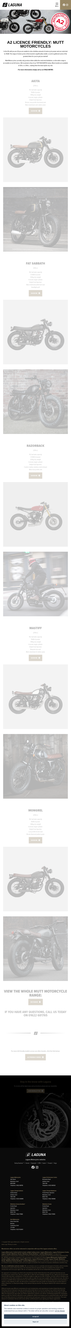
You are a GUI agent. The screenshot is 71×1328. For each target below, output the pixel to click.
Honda (27, 1163)
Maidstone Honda (46, 1204)
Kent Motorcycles (14, 1219)
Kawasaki (33, 1163)
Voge (55, 1163)
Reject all (35, 1322)
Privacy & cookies (13, 1244)
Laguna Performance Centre (49, 1177)
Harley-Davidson (19, 1163)
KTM (39, 1163)
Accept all (35, 1316)
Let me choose (60, 1311)
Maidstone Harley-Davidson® (17, 1204)
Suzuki (44, 1163)
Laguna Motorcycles (15, 1177)
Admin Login (4, 1244)
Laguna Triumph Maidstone (49, 1191)
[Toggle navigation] (56, 5)
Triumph (50, 1163)
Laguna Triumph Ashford (16, 1191)
